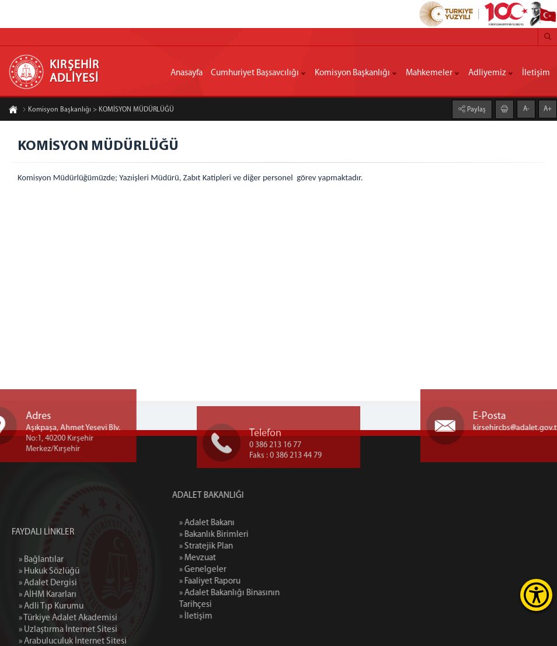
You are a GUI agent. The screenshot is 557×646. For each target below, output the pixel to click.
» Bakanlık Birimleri (251, 534)
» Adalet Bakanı (244, 523)
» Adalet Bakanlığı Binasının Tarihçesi (267, 599)
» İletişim (233, 616)
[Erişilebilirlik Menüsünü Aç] (536, 595)
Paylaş (475, 108)
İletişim (536, 73)
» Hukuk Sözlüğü (49, 622)
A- (526, 107)
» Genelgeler (240, 569)
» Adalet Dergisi (48, 634)
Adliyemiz (487, 73)
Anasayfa (186, 73)
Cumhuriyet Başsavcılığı (255, 73)
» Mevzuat (235, 558)
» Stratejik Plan (243, 546)
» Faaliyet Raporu (247, 581)
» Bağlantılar (41, 610)
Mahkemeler (429, 73)
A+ (548, 107)
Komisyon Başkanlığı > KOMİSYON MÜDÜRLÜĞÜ (98, 110)
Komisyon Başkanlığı (352, 73)
